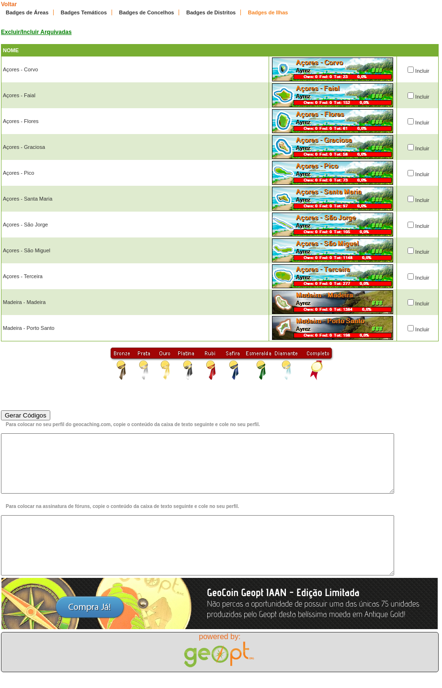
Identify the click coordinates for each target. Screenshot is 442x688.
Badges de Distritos (211, 12)
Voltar (9, 4)
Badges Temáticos (84, 12)
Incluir (422, 71)
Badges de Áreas (27, 12)
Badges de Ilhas (268, 12)
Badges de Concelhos (146, 12)
